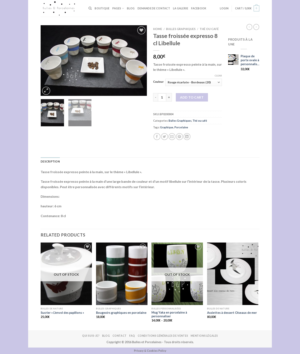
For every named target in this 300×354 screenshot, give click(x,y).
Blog (131, 8)
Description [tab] (50, 161)
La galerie (180, 8)
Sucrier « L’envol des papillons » (62, 312)
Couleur (158, 81)
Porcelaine (181, 127)
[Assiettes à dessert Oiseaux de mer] (233, 274)
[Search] (90, 8)
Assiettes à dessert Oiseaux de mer (232, 312)
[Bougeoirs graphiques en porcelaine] (122, 274)
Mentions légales (204, 335)
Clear (218, 75)
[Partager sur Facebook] (157, 136)
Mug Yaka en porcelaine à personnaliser (169, 314)
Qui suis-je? (90, 335)
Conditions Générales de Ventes (163, 335)
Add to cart (192, 97)
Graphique (166, 127)
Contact (119, 335)
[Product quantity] (162, 97)
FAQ (132, 335)
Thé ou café (209, 29)
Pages (118, 8)
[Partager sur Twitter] (164, 136)
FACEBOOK (198, 8)
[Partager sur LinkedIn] (187, 136)
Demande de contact (154, 8)
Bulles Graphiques (181, 29)
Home (157, 29)
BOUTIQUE (102, 8)
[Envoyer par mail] (172, 136)
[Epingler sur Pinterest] (179, 136)
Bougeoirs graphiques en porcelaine (121, 312)
